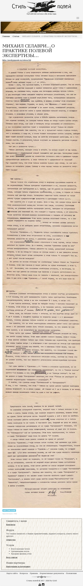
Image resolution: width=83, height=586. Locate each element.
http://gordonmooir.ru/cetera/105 (16, 60)
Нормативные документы (52, 573)
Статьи (15, 36)
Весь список (11, 557)
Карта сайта (12, 573)
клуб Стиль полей (9, 510)
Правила (34, 573)
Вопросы (24, 573)
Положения (71, 573)
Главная (6, 36)
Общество (11, 540)
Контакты (10, 524)
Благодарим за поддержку (18, 566)
